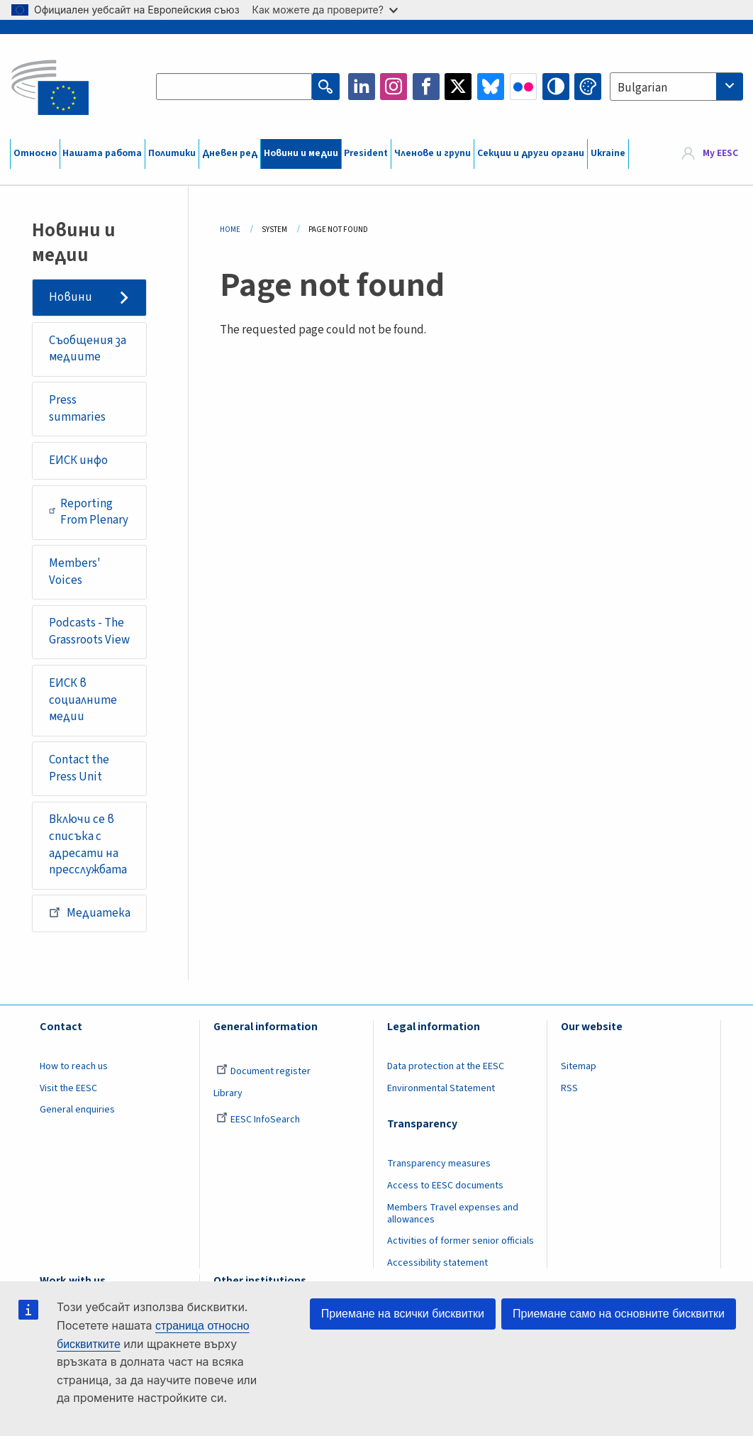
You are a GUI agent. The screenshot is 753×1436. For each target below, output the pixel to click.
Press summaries (77, 409)
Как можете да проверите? (325, 10)
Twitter (458, 86)
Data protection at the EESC (445, 1066)
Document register (263, 1071)
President (366, 153)
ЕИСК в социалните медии (83, 700)
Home (230, 229)
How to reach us (74, 1066)
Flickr (523, 86)
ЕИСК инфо (78, 460)
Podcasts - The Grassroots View (89, 631)
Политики (172, 153)
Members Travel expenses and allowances (452, 1213)
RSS (569, 1088)
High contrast (555, 86)
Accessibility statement (437, 1263)
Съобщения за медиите (87, 349)
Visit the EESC (68, 1088)
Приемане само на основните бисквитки (619, 1314)
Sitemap (578, 1066)
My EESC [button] (720, 153)
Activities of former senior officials (460, 1241)
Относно (35, 153)
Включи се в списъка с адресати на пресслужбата (88, 844)
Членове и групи (432, 153)
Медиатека (89, 912)
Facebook (426, 86)
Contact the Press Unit (79, 768)
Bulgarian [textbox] (642, 87)
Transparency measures (439, 1163)
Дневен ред (229, 153)
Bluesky (490, 86)
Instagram (393, 86)
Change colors (587, 86)
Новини (70, 297)
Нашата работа (102, 153)
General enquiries (77, 1110)
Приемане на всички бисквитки (402, 1314)
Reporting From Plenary (88, 512)
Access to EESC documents (445, 1185)
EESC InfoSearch (258, 1119)
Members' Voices (75, 572)
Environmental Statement (441, 1088)
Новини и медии (301, 153)
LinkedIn (361, 86)
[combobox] (676, 86)
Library (227, 1093)
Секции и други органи (530, 153)
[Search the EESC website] (234, 86)
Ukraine (608, 153)
